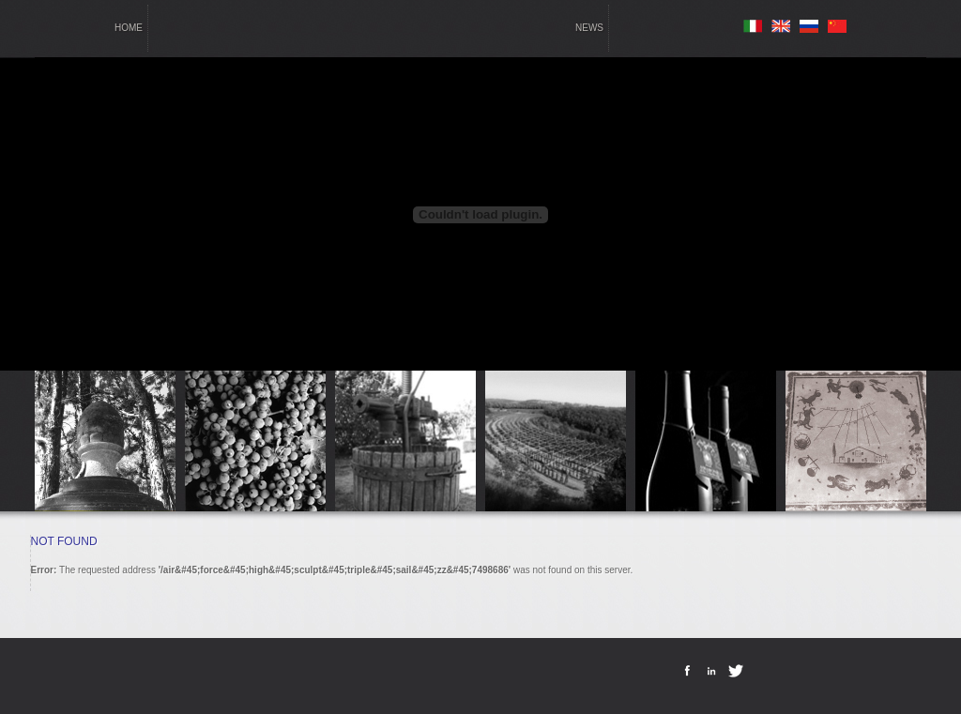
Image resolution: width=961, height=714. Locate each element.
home (128, 28)
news (589, 28)
